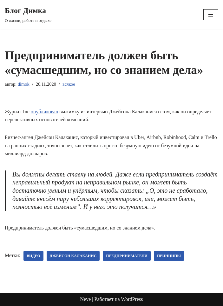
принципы (169, 256)
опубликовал (44, 111)
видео (33, 256)
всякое (68, 84)
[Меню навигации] (210, 14)
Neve (85, 299)
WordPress (132, 299)
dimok (24, 84)
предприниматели (127, 256)
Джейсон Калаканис (73, 256)
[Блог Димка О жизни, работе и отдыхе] (28, 14)
